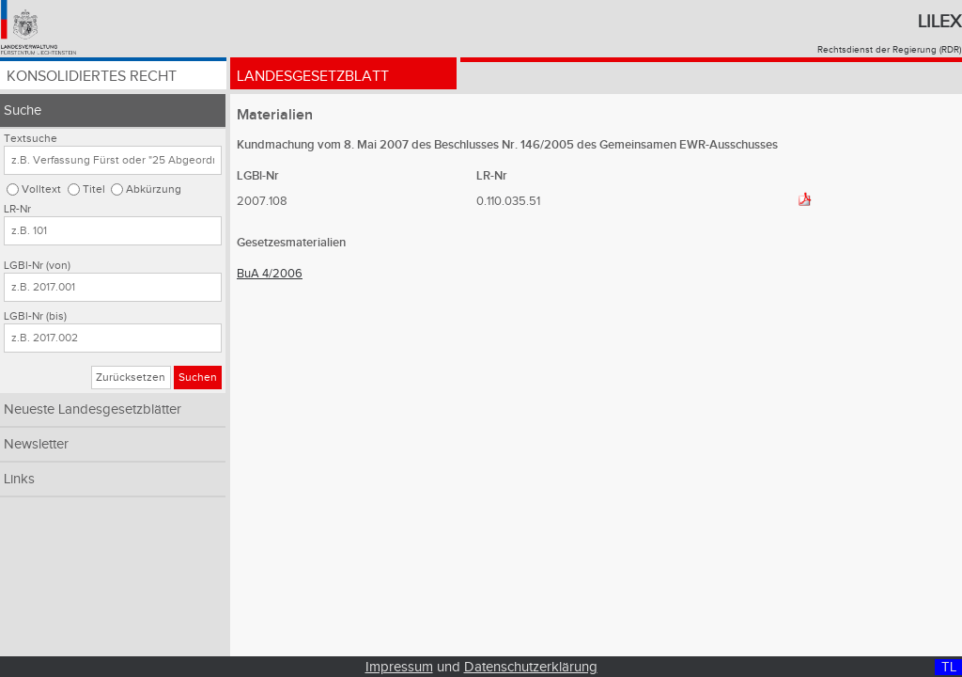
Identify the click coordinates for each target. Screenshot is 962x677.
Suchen (197, 377)
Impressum (399, 667)
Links (19, 479)
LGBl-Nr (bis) (35, 316)
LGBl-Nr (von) (37, 266)
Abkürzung (153, 189)
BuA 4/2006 (270, 273)
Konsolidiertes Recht (92, 78)
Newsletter (36, 444)
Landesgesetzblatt (313, 78)
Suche (22, 110)
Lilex (939, 21)
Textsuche (30, 139)
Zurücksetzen (130, 377)
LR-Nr (17, 209)
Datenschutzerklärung (530, 667)
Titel (94, 189)
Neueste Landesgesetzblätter (92, 409)
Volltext (41, 189)
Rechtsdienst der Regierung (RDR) (889, 49)
